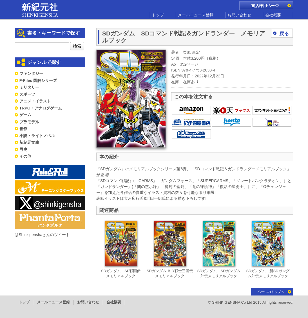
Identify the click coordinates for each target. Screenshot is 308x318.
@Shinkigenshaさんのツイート (42, 234)
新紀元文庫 (29, 142)
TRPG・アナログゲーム (40, 108)
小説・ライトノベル (37, 135)
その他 (25, 156)
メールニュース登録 (195, 15)
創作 (23, 128)
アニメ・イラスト (35, 101)
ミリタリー (29, 87)
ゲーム (25, 115)
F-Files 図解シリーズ (38, 80)
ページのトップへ (270, 292)
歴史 (23, 149)
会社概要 (273, 15)
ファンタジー (31, 73)
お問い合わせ (239, 15)
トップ (158, 15)
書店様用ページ (265, 5)
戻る (284, 33)
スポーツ (27, 94)
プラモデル (29, 122)
